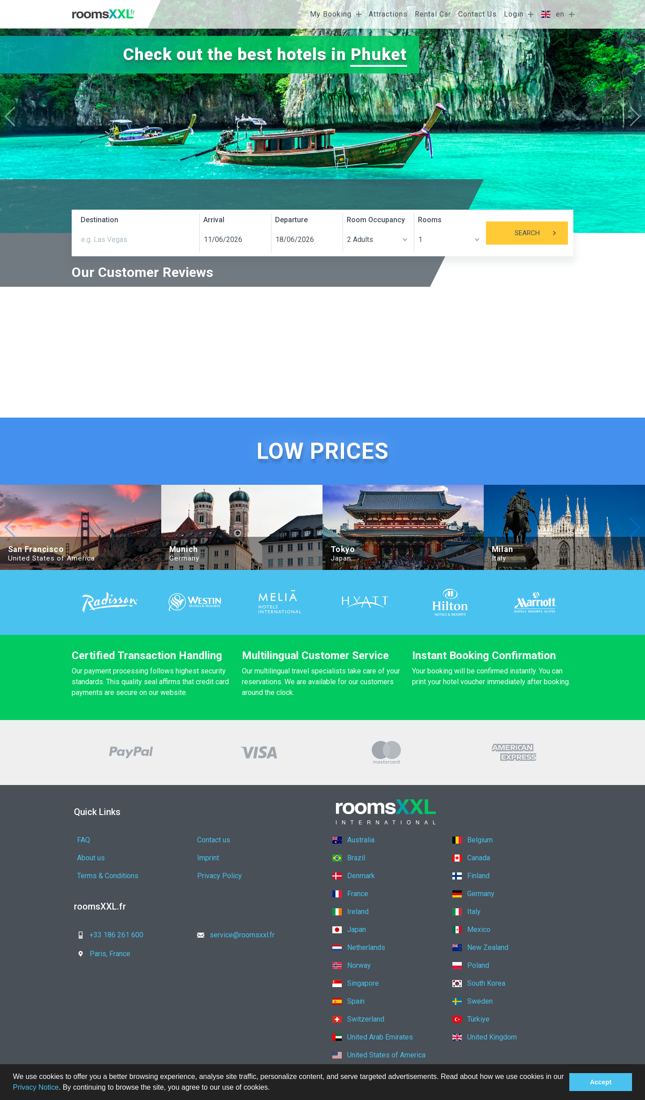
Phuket (380, 54)
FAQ (83, 840)
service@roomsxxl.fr (233, 935)
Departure (291, 220)
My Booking (331, 14)
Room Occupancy (376, 220)
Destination (99, 220)
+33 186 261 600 (107, 935)
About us (91, 858)
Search (541, 233)
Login (514, 14)
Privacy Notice (36, 1087)
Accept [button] (600, 1082)
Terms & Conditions (107, 875)
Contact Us (477, 14)
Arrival (213, 220)
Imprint (208, 858)
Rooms (430, 220)
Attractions (388, 14)
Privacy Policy (219, 875)
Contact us (213, 840)
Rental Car (433, 14)
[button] (273, 1088)
